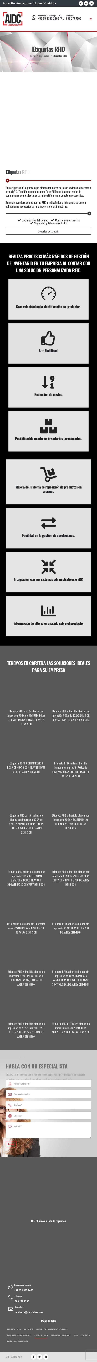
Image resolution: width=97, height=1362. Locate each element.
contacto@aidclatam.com (29, 1312)
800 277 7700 (73, 18)
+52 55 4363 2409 (48, 18)
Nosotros (28, 1329)
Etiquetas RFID (41, 1335)
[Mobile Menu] (90, 19)
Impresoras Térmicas (61, 1335)
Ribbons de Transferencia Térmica (52, 1329)
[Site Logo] (12, 19)
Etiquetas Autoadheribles (19, 1335)
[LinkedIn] (91, 3)
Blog (75, 1335)
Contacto (85, 1335)
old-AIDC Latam (14, 1329)
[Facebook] (81, 3)
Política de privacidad (17, 1341)
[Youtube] (86, 3)
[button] (48, 231)
